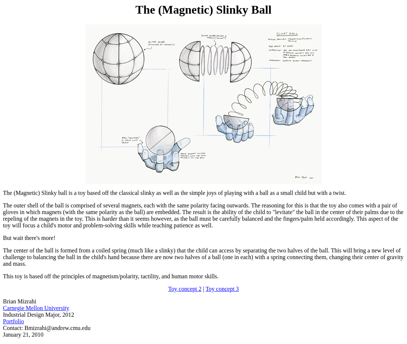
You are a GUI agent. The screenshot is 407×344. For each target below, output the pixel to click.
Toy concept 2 (184, 289)
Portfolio (13, 321)
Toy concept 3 (222, 289)
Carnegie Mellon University (36, 308)
